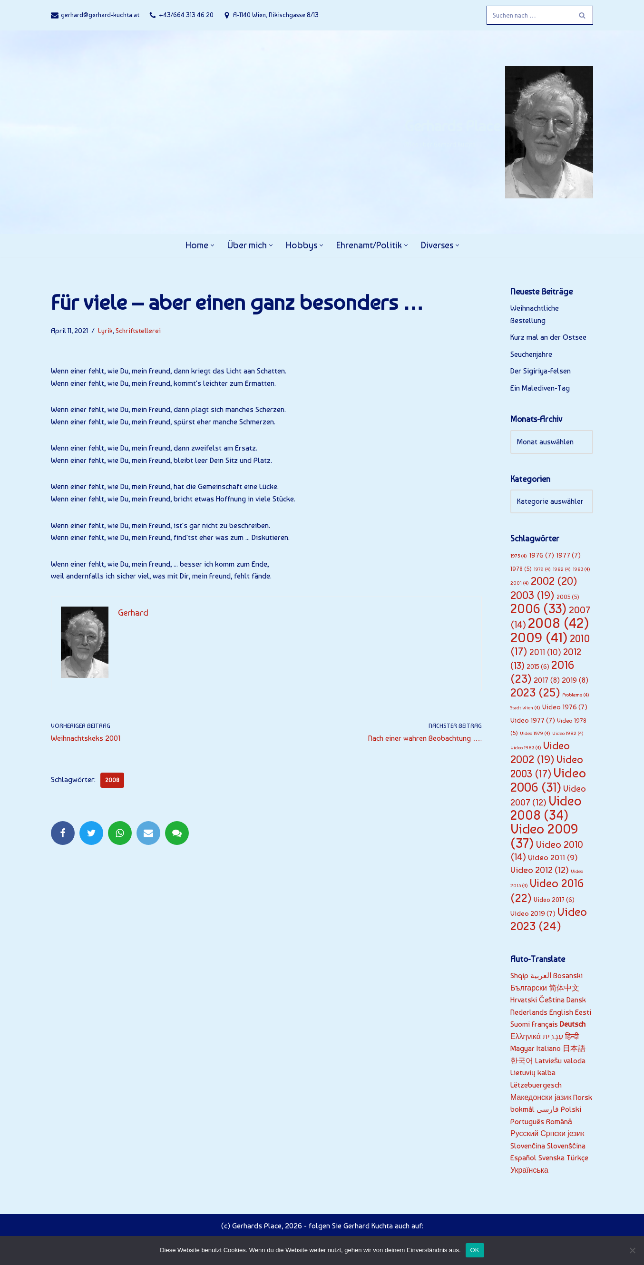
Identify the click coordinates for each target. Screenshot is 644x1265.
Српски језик (562, 1134)
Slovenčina (527, 1146)
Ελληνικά (525, 1037)
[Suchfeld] (529, 15)
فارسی (548, 1110)
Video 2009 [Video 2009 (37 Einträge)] (544, 837)
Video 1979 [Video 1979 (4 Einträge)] (535, 734)
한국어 (521, 1061)
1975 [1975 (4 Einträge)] (518, 556)
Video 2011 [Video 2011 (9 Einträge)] (553, 858)
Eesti (583, 1013)
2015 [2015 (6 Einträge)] (538, 667)
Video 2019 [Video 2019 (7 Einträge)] (533, 914)
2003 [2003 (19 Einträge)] (532, 595)
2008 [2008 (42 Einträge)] (558, 623)
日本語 (574, 1049)
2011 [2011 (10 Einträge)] (545, 652)
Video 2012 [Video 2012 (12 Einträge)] (539, 870)
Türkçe (577, 1159)
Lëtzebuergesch (536, 1085)
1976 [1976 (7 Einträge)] (541, 555)
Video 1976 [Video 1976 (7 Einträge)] (564, 707)
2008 (112, 780)
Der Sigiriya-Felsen (540, 371)
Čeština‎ (552, 1000)
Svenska (551, 1159)
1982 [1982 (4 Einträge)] (562, 569)
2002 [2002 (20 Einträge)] (554, 581)
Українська (529, 1171)
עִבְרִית (553, 1037)
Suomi (520, 1025)
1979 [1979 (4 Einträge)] (542, 569)
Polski (571, 1110)
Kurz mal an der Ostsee (548, 337)
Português (527, 1122)
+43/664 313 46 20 (186, 15)
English (561, 1013)
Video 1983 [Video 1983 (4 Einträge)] (525, 748)
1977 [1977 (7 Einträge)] (568, 555)
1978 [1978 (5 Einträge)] (521, 568)
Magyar (522, 1049)
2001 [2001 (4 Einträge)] (519, 583)
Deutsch (572, 1025)
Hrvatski (523, 1000)
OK (474, 1250)
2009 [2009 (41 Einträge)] (539, 637)
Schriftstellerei (138, 330)
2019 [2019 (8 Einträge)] (575, 680)
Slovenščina (566, 1146)
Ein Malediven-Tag (540, 387)
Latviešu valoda (560, 1061)
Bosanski (568, 976)
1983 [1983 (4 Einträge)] (581, 569)
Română (559, 1122)
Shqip (519, 976)
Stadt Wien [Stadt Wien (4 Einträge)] (525, 708)
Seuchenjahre (531, 354)
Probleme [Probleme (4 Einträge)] (575, 695)
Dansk (576, 1000)
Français (545, 1025)
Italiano (549, 1049)
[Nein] (632, 1250)
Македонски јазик (541, 1098)
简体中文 (564, 988)
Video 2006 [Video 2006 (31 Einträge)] (548, 780)
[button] (211, 245)
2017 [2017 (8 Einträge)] (547, 680)
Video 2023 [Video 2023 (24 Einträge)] (548, 920)
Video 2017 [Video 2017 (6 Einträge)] (554, 900)
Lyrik (105, 330)
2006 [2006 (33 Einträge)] (538, 609)
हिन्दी (572, 1037)
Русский (524, 1134)
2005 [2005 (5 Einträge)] (567, 597)
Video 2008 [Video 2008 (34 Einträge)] (546, 809)
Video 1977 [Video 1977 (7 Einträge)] (532, 720)
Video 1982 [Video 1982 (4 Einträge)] (568, 734)
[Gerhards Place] (498, 132)
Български (528, 988)
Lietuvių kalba (533, 1074)
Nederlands (528, 1013)
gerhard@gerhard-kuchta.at (100, 15)
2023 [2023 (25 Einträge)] (535, 693)
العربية (540, 976)
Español (523, 1159)
